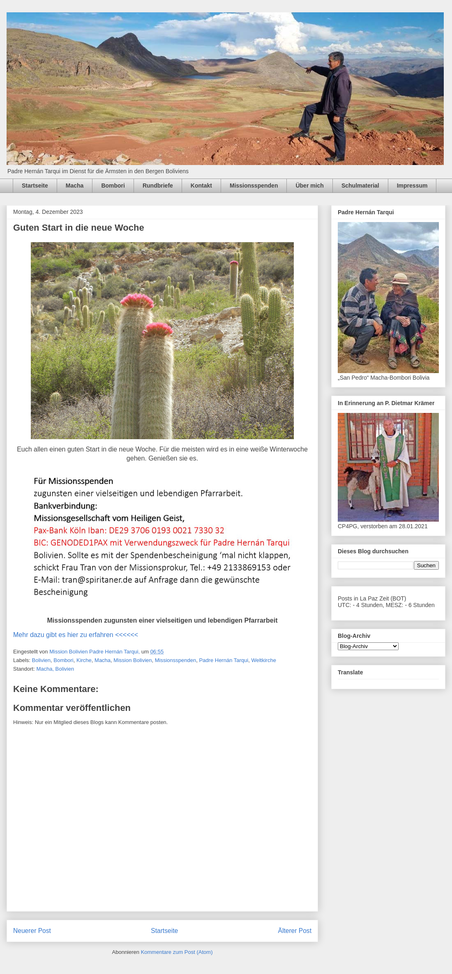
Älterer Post (294, 930)
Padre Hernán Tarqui (223, 660)
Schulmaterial (360, 185)
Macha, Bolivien (55, 669)
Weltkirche (263, 660)
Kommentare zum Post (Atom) (177, 952)
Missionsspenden (254, 185)
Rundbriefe (158, 185)
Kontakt (201, 185)
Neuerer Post (32, 930)
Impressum (412, 185)
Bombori (113, 185)
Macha (75, 185)
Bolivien (41, 660)
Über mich (309, 185)
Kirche (84, 660)
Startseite (35, 185)
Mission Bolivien (132, 660)
